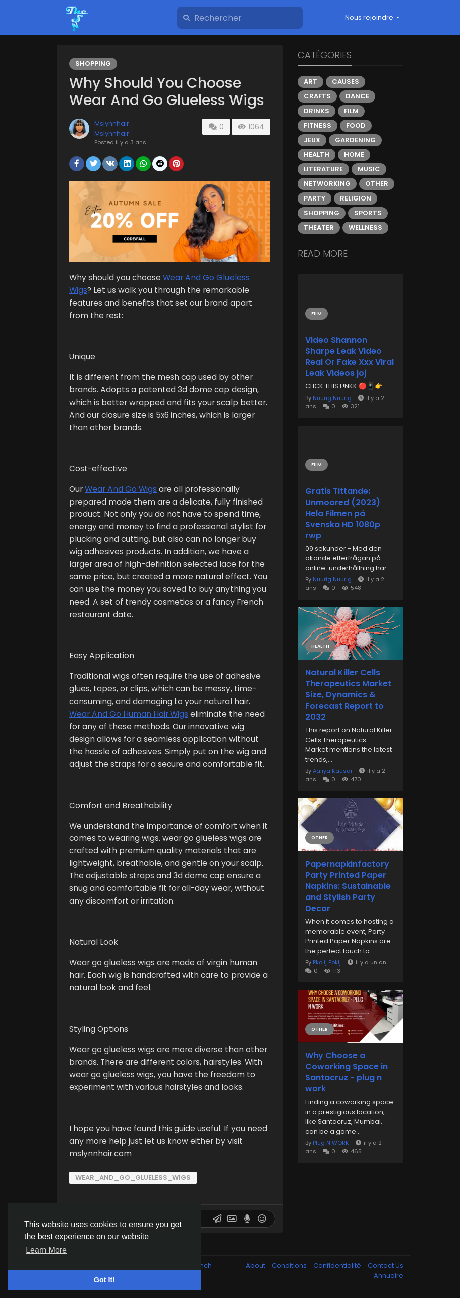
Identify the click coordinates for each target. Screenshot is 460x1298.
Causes (345, 81)
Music (369, 169)
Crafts (317, 96)
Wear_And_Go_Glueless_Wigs (133, 1177)
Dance (357, 96)
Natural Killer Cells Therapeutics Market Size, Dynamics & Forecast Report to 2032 (348, 695)
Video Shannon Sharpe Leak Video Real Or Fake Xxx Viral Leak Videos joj (349, 357)
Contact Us (385, 1265)
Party (314, 198)
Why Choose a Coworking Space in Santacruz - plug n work (346, 1072)
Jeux (312, 140)
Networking (327, 183)
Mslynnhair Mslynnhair (111, 128)
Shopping (93, 63)
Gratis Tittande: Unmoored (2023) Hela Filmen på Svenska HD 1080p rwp (342, 513)
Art (310, 81)
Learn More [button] (46, 1250)
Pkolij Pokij (327, 962)
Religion (355, 198)
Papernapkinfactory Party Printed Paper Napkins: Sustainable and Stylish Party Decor (348, 886)
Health (316, 154)
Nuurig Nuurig (332, 398)
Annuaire (388, 1275)
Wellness (365, 227)
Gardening (355, 140)
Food (356, 125)
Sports (368, 213)
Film (351, 111)
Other (376, 183)
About (256, 1265)
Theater (319, 227)
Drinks (316, 111)
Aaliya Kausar (333, 771)
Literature (323, 169)
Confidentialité (338, 1265)
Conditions (290, 1265)
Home (354, 154)
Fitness (317, 125)
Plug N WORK (331, 1143)
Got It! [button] (104, 1280)
